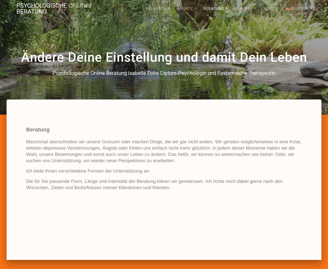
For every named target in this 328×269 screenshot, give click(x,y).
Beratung (214, 9)
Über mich (156, 9)
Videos (271, 9)
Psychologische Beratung (52, 9)
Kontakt (244, 9)
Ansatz (185, 9)
